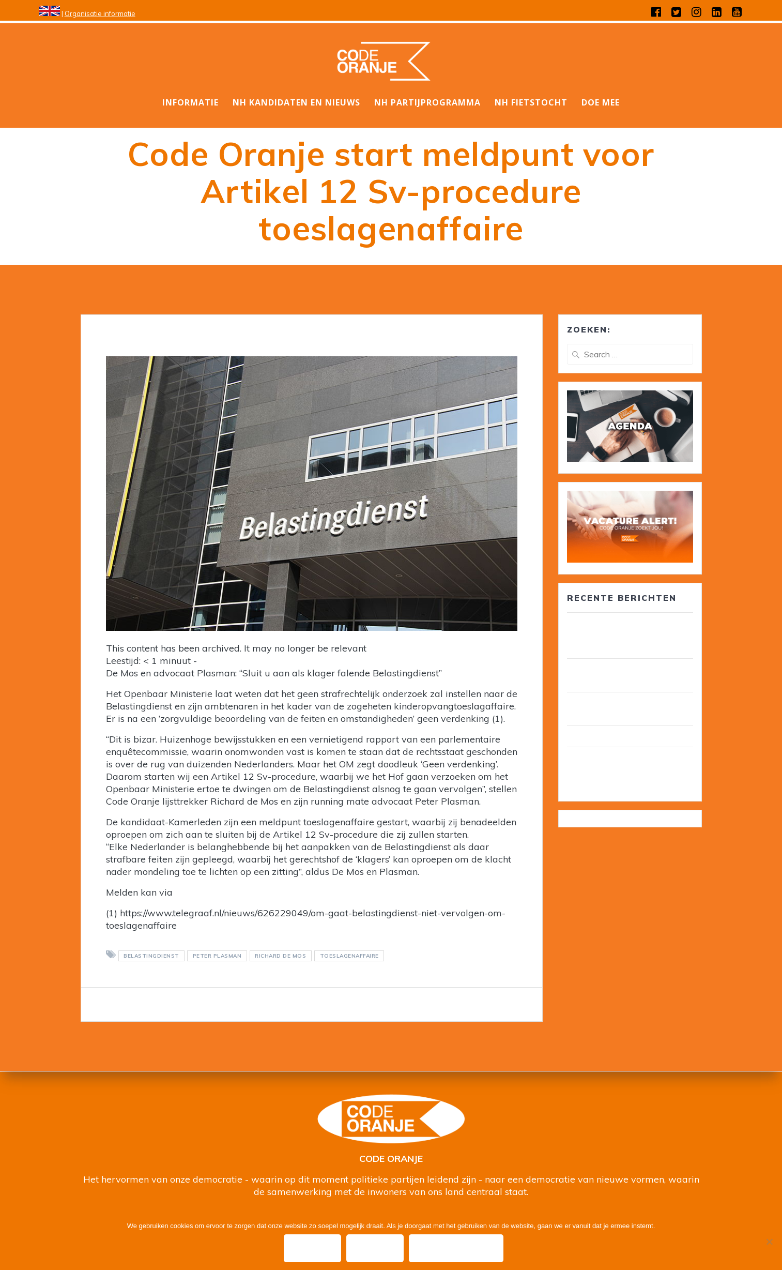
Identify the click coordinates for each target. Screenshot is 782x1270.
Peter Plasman (217, 955)
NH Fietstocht (531, 102)
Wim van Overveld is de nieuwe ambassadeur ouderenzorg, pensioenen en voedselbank (629, 770)
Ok (312, 1248)
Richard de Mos (280, 955)
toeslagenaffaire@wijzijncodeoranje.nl (257, 892)
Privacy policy (456, 1248)
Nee (375, 1248)
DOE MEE (600, 102)
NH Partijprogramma (427, 102)
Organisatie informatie (100, 13)
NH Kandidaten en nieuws (296, 102)
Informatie (190, 102)
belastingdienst (151, 955)
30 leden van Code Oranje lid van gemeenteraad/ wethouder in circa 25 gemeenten (628, 635)
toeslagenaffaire (349, 955)
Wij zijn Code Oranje (609, 736)
